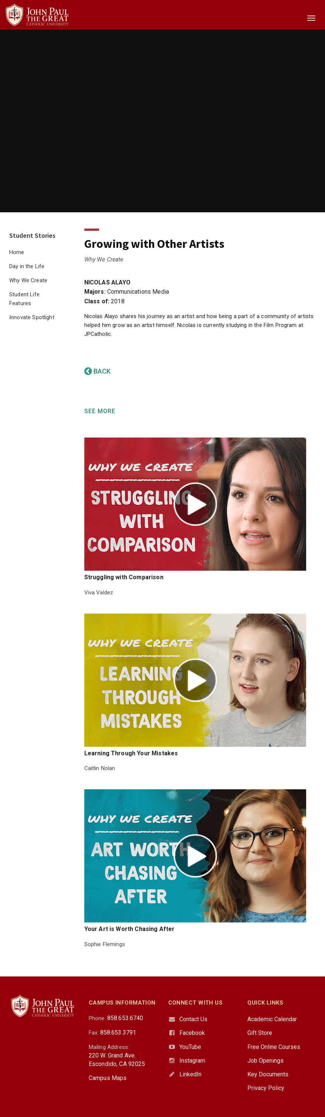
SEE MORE (99, 411)
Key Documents (267, 1074)
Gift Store (259, 1032)
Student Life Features (24, 299)
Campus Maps (108, 1077)
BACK (97, 371)
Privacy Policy (265, 1087)
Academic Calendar (272, 1019)
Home (16, 252)
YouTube (190, 1046)
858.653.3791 (118, 1032)
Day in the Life (26, 266)
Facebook (192, 1032)
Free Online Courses (273, 1046)
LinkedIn (190, 1074)
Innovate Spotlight (31, 317)
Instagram (192, 1060)
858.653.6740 (125, 1018)
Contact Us (193, 1019)
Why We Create (28, 280)
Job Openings (265, 1060)
